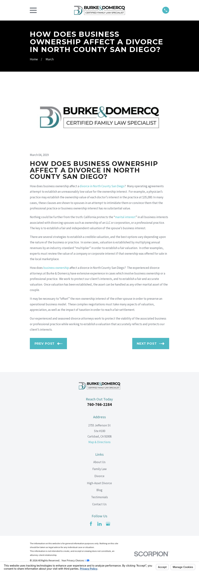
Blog (99, 490)
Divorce (99, 476)
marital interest (125, 217)
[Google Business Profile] (108, 524)
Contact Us (99, 504)
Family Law (99, 469)
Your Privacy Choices (75, 560)
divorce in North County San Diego (102, 186)
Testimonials (99, 497)
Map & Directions (99, 442)
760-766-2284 (99, 404)
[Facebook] (91, 524)
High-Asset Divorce (99, 483)
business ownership (56, 268)
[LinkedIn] (99, 524)
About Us (99, 462)
